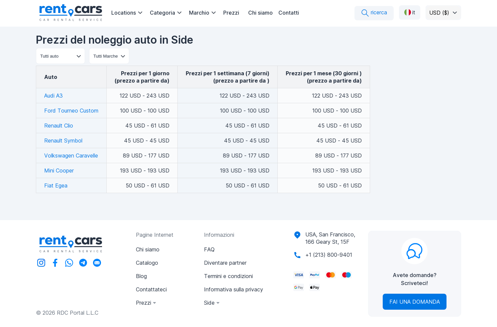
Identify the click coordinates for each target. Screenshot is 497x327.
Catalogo (147, 262)
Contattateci (151, 289)
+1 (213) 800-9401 (328, 254)
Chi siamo (260, 12)
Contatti (288, 12)
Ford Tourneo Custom (71, 110)
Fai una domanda (414, 301)
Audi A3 (53, 95)
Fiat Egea (55, 185)
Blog (141, 276)
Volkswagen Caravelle (71, 155)
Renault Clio (58, 125)
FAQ (209, 249)
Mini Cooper (59, 170)
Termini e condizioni (228, 276)
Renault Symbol (63, 140)
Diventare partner (225, 262)
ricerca (374, 13)
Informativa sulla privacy (233, 289)
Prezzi (231, 12)
